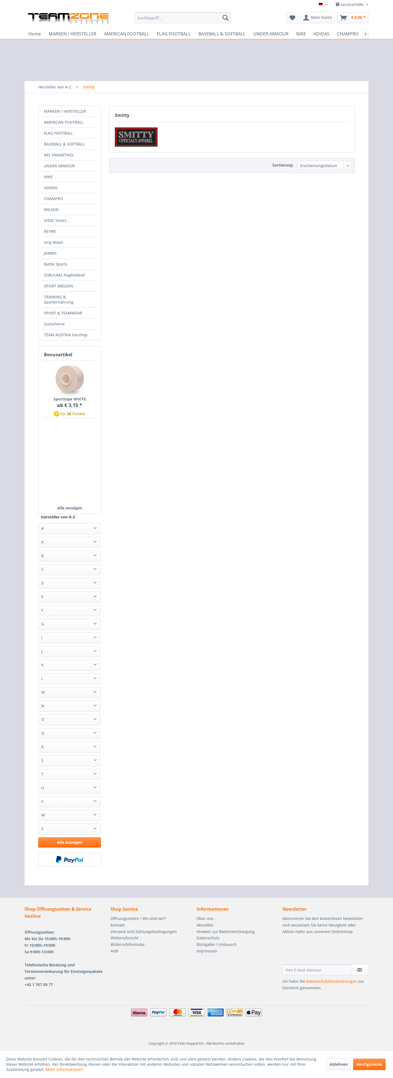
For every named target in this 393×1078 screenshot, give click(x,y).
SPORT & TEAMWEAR (63, 313)
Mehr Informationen (64, 1069)
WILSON (51, 209)
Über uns (204, 918)
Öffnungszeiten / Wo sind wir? (138, 918)
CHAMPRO (53, 198)
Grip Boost (53, 242)
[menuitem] (183, 17)
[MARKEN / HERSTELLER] (72, 34)
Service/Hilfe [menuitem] (350, 4)
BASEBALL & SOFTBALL (64, 144)
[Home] (35, 34)
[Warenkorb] (352, 17)
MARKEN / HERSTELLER (65, 111)
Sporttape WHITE (69, 399)
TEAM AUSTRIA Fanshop (66, 334)
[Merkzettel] (292, 17)
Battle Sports (55, 264)
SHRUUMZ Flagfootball (64, 275)
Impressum (206, 951)
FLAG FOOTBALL (58, 133)
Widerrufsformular (128, 944)
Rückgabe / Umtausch (216, 944)
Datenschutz (207, 937)
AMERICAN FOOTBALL (64, 122)
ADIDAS (51, 187)
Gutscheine (54, 323)
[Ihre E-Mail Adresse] (316, 969)
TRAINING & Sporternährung (58, 299)
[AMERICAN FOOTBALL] (126, 34)
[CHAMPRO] (348, 34)
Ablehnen (339, 1064)
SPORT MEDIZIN (58, 286)
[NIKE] (301, 34)
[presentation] (323, 951)
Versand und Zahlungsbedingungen (144, 931)
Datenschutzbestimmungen (331, 981)
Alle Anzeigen (69, 842)
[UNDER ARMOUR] (270, 34)
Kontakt (118, 925)
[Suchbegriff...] (183, 17)
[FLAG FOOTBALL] (174, 34)
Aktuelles (204, 925)
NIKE (48, 176)
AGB (114, 951)
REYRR (50, 231)
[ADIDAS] (321, 34)
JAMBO (50, 253)
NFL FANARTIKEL (59, 155)
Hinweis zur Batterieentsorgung (225, 931)
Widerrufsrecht (124, 937)
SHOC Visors (55, 220)
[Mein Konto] (318, 17)
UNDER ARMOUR (59, 165)
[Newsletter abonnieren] (359, 969)
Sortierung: (282, 165)
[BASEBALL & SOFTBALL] (222, 34)
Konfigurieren (369, 1064)
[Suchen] (225, 17)
